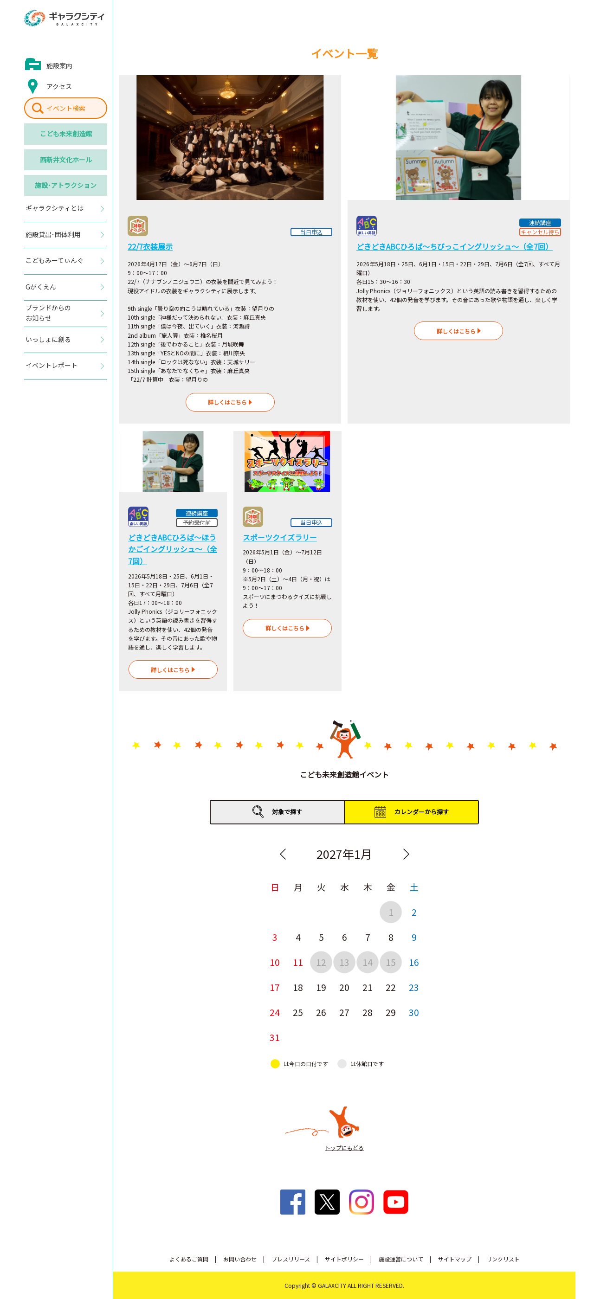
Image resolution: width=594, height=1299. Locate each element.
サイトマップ (454, 1259)
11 (298, 962)
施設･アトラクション (66, 185)
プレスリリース (290, 1259)
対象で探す (287, 811)
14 (367, 962)
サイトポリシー (344, 1259)
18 (298, 987)
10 (275, 962)
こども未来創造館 (66, 133)
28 (367, 1012)
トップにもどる (344, 1147)
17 (275, 987)
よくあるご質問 (188, 1259)
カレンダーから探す (421, 811)
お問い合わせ (240, 1259)
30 (414, 1012)
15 (391, 962)
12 (321, 962)
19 (321, 987)
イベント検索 (65, 108)
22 (391, 987)
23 (414, 987)
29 (391, 1012)
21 (367, 987)
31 (275, 1037)
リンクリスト (503, 1259)
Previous (282, 854)
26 (321, 1012)
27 (344, 1012)
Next (406, 854)
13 (344, 962)
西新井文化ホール (66, 159)
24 (275, 1012)
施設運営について (401, 1259)
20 (344, 987)
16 (414, 962)
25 (298, 1012)
